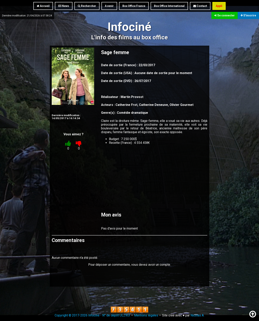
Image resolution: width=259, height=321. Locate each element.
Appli (219, 6)
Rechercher (87, 6)
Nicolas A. (197, 315)
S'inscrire (248, 15)
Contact (200, 6)
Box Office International (169, 6)
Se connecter (224, 15)
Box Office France (133, 6)
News (63, 6)
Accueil (43, 6)
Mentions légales (146, 315)
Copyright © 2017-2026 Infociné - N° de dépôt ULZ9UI (92, 315)
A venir (109, 6)
